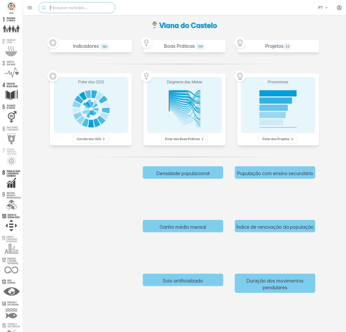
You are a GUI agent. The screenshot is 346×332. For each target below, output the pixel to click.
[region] (97, 244)
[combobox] (76, 7)
